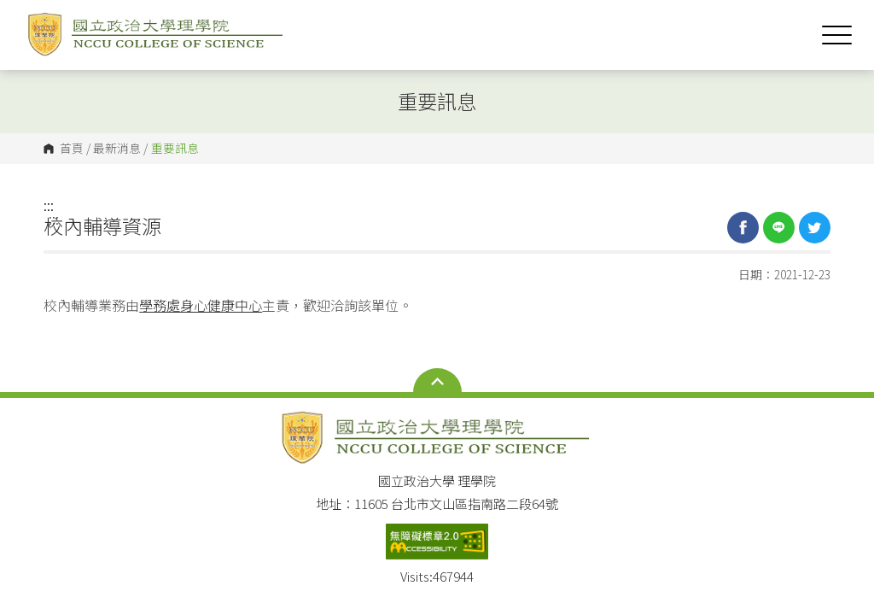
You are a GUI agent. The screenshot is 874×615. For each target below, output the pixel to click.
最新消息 (117, 149)
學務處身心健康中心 (200, 305)
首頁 (72, 149)
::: (49, 205)
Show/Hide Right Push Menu (837, 35)
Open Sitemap (437, 381)
